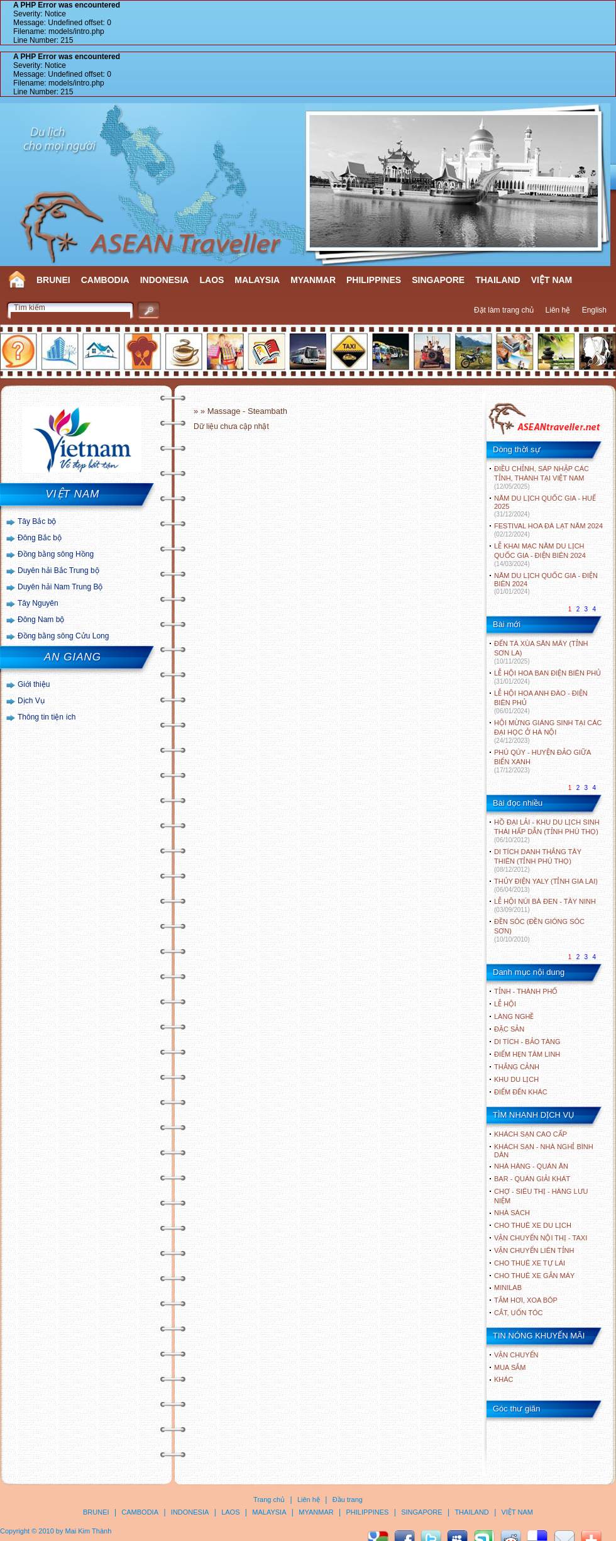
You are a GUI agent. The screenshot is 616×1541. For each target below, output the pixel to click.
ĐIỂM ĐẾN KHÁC (520, 1092)
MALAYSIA (257, 280)
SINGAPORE (438, 280)
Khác (504, 1379)
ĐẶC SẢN (509, 1029)
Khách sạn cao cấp (530, 1134)
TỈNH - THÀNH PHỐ (526, 991)
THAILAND (497, 280)
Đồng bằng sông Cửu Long (63, 635)
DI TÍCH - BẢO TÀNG (527, 1041)
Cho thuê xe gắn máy (534, 1275)
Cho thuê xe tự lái (529, 1263)
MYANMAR (313, 280)
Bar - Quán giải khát (532, 1178)
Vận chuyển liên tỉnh (534, 1250)
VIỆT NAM (552, 280)
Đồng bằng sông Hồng (56, 554)
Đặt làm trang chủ (504, 310)
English (594, 310)
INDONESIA (164, 280)
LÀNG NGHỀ (514, 1016)
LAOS (211, 280)
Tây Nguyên (38, 603)
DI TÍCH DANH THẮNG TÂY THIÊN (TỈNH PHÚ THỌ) (537, 860)
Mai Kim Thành (88, 1531)
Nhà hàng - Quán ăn (531, 1166)
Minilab (508, 1287)
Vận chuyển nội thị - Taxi (540, 1238)
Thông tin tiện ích (46, 717)
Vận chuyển (516, 1355)
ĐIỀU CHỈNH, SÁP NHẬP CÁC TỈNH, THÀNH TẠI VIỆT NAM (541, 477)
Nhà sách (512, 1212)
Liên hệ (558, 310)
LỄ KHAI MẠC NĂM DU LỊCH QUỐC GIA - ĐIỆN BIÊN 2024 (540, 554)
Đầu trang (348, 1499)
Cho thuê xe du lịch (532, 1225)
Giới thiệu (34, 684)
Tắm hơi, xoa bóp (526, 1300)
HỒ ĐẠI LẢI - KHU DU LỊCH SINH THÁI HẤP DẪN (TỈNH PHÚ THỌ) (547, 830)
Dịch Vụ (31, 700)
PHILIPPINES (373, 280)
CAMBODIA (105, 280)
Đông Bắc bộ (40, 537)
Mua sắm (509, 1367)
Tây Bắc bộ (37, 521)
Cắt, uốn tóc (518, 1312)
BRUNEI (53, 280)
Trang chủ (269, 1499)
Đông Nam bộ (41, 619)
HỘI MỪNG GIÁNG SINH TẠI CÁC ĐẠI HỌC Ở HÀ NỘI (548, 731)
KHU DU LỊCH (516, 1079)
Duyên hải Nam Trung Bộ (60, 586)
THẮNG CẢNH (516, 1067)
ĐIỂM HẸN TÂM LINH (527, 1054)
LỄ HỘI (505, 1004)
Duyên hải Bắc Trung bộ (58, 570)
